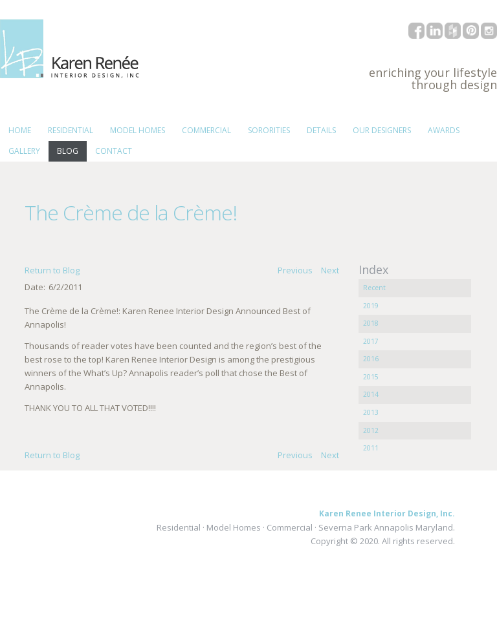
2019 (371, 305)
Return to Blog (52, 270)
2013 (371, 412)
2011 (371, 447)
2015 (371, 376)
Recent (374, 287)
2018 (371, 323)
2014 (371, 394)
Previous (295, 270)
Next (330, 270)
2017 (371, 341)
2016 (371, 358)
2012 (371, 430)
